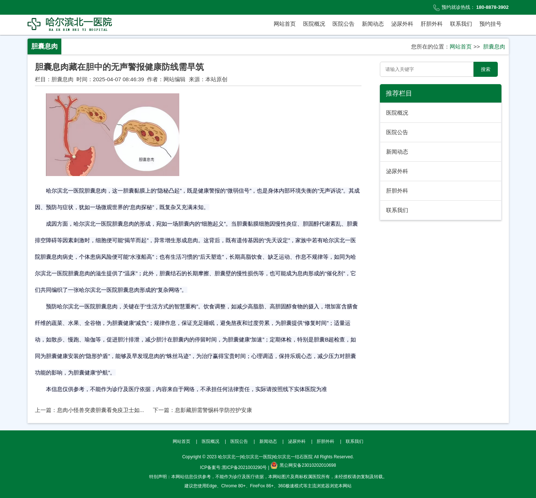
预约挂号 (490, 24)
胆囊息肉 (494, 46)
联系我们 (461, 24)
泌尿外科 (402, 24)
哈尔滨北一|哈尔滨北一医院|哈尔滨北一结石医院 (265, 456)
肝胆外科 (432, 24)
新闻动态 (373, 24)
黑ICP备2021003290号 (244, 467)
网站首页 (285, 24)
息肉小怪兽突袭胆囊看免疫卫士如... (100, 410)
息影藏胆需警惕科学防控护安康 (213, 410)
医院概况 (314, 24)
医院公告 (343, 24)
